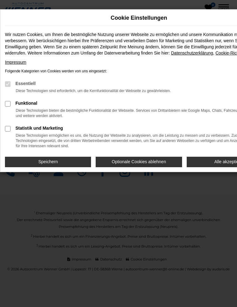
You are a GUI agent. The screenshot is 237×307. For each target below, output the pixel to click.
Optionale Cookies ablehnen (139, 161)
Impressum (15, 62)
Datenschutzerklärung (192, 52)
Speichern (48, 161)
